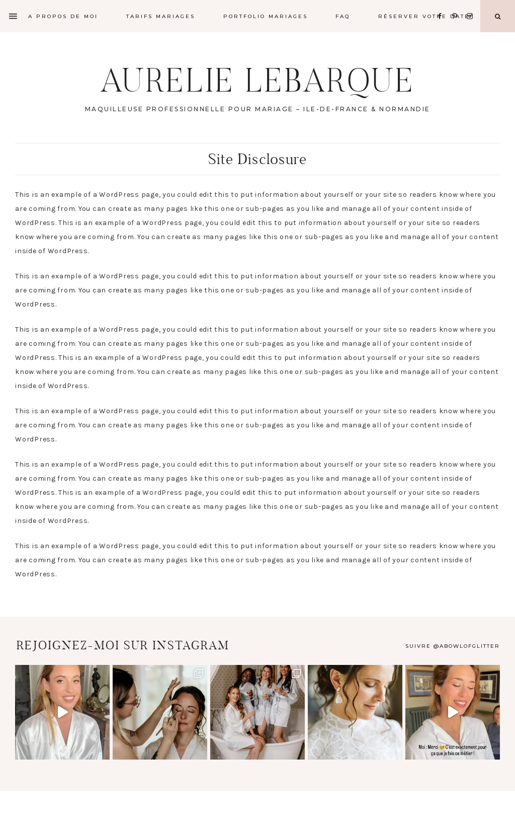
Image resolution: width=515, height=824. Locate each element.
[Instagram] (471, 4)
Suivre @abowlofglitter (452, 646)
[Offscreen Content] (13, 16)
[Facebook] (442, 4)
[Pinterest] (457, 4)
